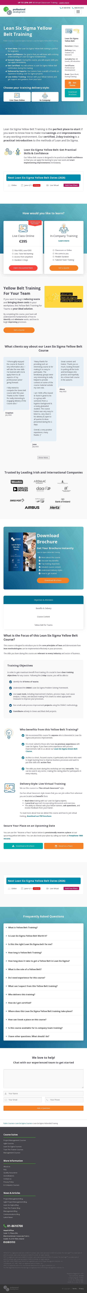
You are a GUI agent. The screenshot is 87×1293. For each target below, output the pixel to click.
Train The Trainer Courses (13, 1149)
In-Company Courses (11, 1185)
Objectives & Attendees (43, 600)
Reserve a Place (64, 846)
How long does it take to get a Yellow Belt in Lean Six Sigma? (39, 961)
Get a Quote (63, 268)
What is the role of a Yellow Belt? (25, 969)
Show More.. (44, 457)
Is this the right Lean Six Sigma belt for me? (30, 944)
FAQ (4, 1169)
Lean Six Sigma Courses (23, 41)
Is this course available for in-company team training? (35, 1028)
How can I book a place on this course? (27, 1019)
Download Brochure (72, 93)
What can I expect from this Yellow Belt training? (33, 986)
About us (6, 1166)
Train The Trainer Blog (11, 1208)
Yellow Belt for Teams (43, 625)
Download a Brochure (23, 846)
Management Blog (10, 1211)
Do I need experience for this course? (26, 977)
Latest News (8, 1217)
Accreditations (8, 1176)
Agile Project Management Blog (15, 1202)
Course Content (43, 616)
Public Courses (8, 41)
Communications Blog (11, 1214)
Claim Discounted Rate (23, 268)
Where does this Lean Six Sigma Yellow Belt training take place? (40, 1011)
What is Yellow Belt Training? (23, 927)
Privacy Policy (8, 1182)
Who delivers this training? (21, 994)
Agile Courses (8, 1143)
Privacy (81, 1289)
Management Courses (11, 1153)
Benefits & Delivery (43, 608)
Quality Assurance (10, 1173)
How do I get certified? (19, 1002)
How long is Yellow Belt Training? (25, 952)
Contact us (7, 1179)
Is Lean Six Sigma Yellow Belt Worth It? (27, 935)
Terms (74, 1289)
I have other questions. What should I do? (28, 1036)
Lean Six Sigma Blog (10, 1205)
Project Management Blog (13, 1199)
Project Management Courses (14, 1140)
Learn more (64, 2)
